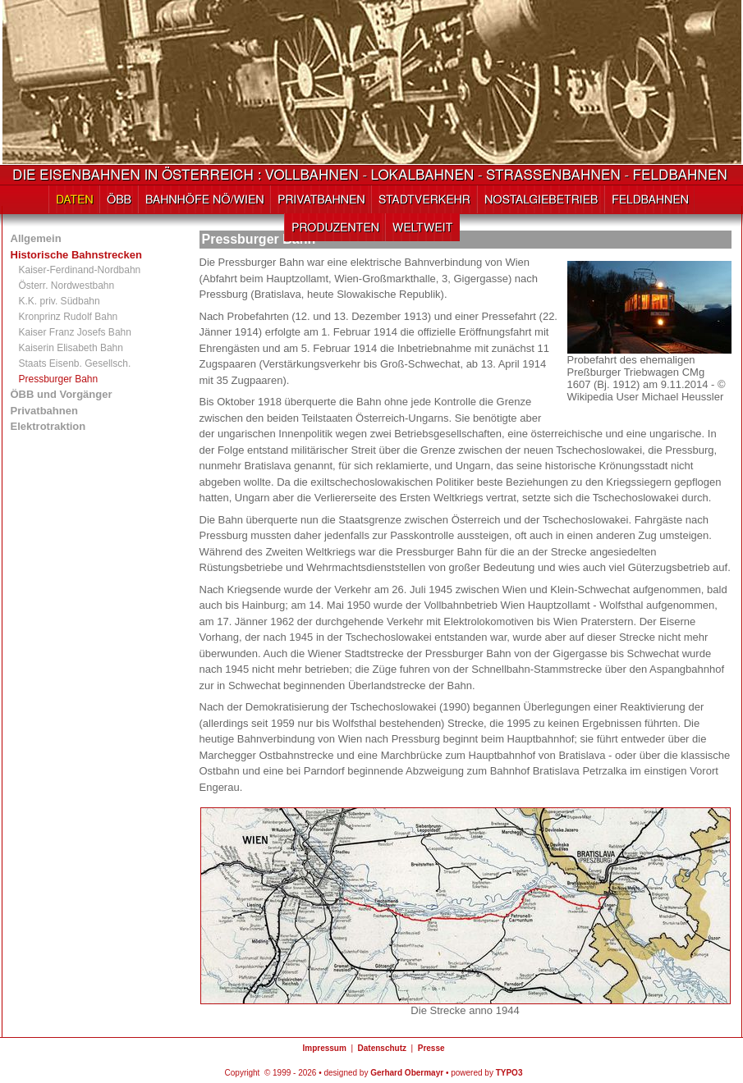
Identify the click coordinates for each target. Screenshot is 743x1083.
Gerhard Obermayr (406, 1072)
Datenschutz (382, 1048)
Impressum (324, 1048)
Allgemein (36, 238)
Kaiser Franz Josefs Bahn (75, 332)
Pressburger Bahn (59, 379)
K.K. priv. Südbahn (59, 301)
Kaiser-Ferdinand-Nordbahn (80, 270)
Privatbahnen (44, 410)
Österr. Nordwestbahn (67, 285)
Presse (431, 1048)
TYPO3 (509, 1072)
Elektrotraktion (48, 426)
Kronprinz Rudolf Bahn (68, 316)
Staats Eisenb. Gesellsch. (75, 363)
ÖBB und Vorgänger (61, 394)
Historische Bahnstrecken (76, 255)
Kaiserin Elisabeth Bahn (71, 348)
